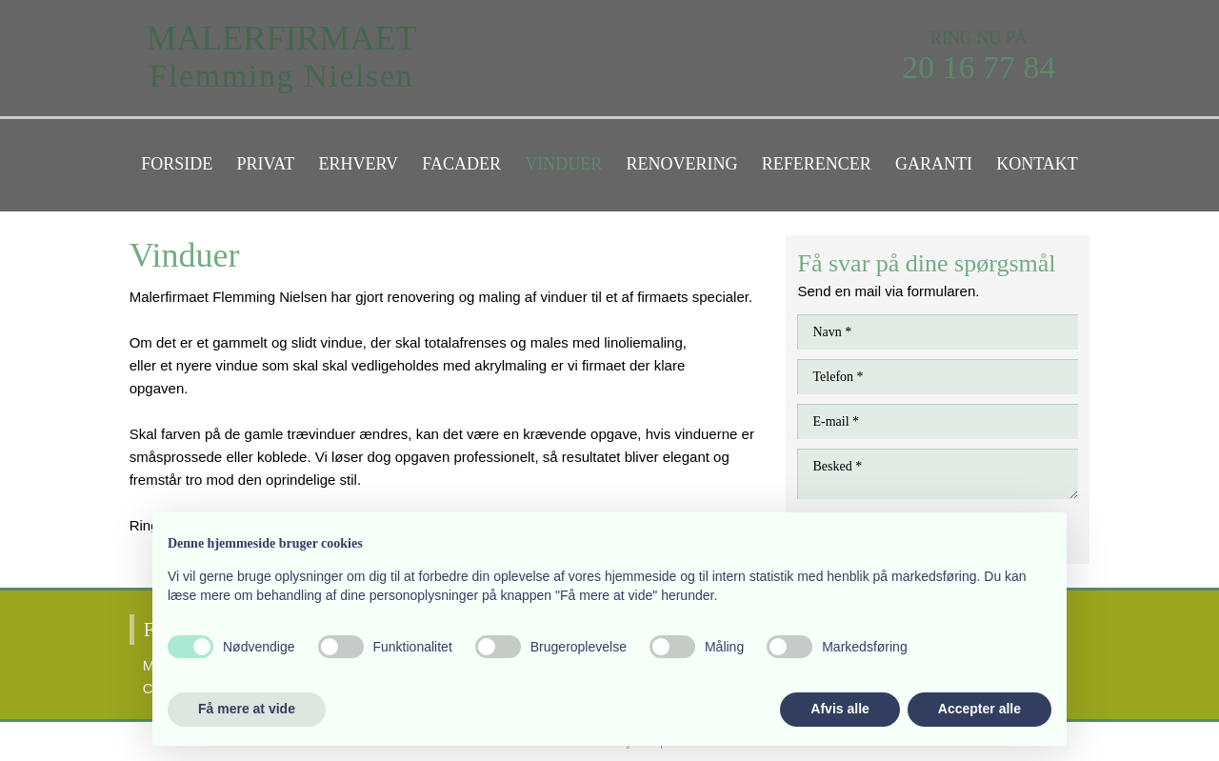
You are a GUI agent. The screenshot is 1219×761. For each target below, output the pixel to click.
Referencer (816, 163)
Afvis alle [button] (839, 708)
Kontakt (1037, 163)
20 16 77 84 (979, 67)
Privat (266, 163)
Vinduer (563, 163)
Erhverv (358, 163)
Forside (176, 163)
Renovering (681, 163)
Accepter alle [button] (979, 708)
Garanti (933, 163)
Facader (461, 163)
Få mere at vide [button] (246, 708)
